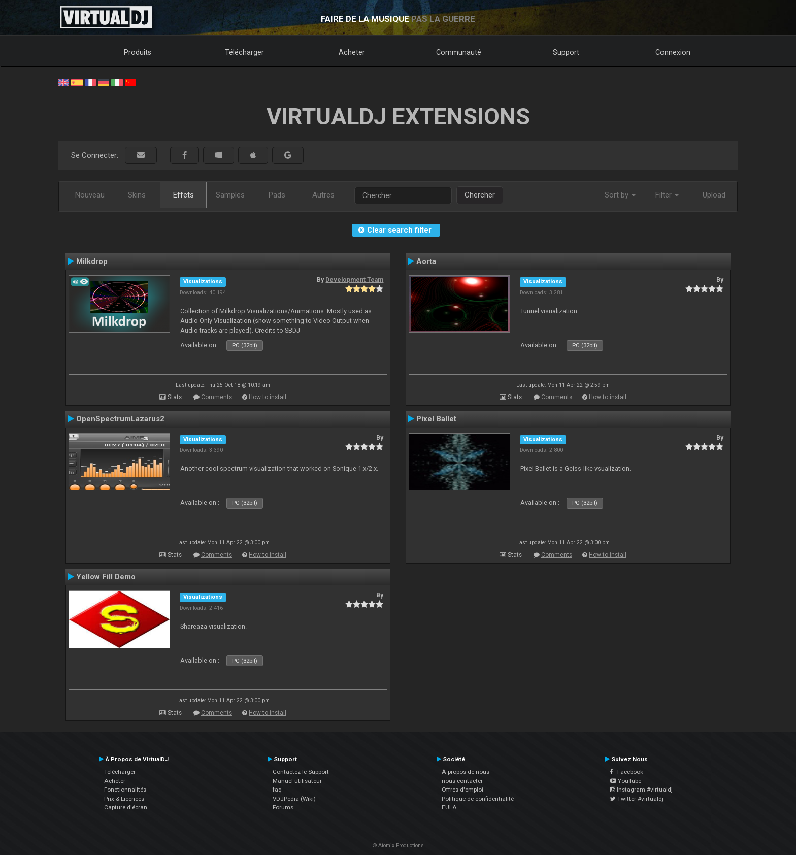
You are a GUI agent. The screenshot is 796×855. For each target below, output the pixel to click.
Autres (323, 195)
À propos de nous (465, 771)
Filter (667, 195)
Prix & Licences (124, 798)
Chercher (480, 195)
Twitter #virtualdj (637, 798)
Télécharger (244, 52)
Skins (137, 195)
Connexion (672, 52)
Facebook (626, 771)
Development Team (354, 279)
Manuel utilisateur (297, 780)
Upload (714, 195)
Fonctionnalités (125, 789)
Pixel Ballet (436, 418)
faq (277, 789)
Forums (283, 807)
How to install (267, 397)
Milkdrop (92, 261)
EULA (449, 807)
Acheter (352, 52)
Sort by (620, 195)
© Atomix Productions (398, 845)
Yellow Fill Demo (106, 576)
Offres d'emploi (462, 789)
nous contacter (462, 780)
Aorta (426, 261)
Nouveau (90, 195)
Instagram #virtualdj (641, 789)
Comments (216, 397)
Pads (277, 195)
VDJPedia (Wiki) (294, 798)
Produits (137, 52)
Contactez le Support (301, 771)
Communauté (458, 52)
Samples (230, 195)
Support (566, 52)
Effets (183, 195)
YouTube (625, 780)
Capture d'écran (125, 807)
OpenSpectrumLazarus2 (120, 418)
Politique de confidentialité (478, 798)
